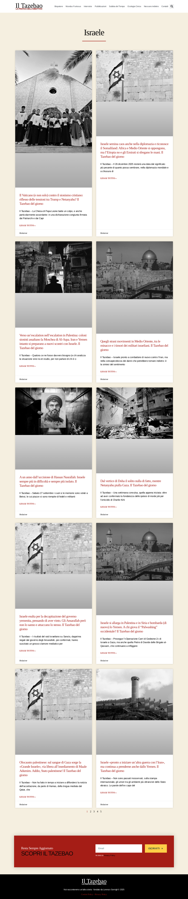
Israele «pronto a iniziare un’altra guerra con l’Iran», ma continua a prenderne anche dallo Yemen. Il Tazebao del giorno (132, 766)
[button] (171, 6)
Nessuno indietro (151, 6)
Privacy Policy (109, 855)
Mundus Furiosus (73, 6)
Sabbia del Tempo (117, 6)
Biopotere (58, 6)
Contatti (164, 6)
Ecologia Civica (134, 6)
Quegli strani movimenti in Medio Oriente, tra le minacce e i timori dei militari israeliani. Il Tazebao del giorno (134, 345)
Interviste (88, 6)
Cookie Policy (87, 894)
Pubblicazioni (100, 6)
